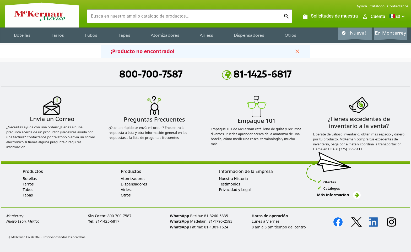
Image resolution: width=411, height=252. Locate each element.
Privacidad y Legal (235, 189)
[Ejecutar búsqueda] (286, 16)
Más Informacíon (339, 194)
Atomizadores (165, 35)
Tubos (90, 35)
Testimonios (229, 184)
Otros (290, 35)
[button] (397, 16)
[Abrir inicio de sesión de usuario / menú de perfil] (373, 16)
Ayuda (361, 6)
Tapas (124, 35)
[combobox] (185, 16)
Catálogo (377, 6)
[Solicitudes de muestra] (330, 16)
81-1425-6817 (257, 74)
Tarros (57, 35)
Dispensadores (249, 35)
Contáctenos (397, 6)
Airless (206, 35)
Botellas (22, 35)
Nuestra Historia (233, 178)
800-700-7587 (151, 74)
